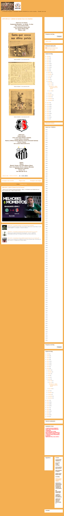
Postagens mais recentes (8, 180)
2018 (48, 104)
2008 (48, 56)
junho (49, 81)
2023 (48, 113)
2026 (48, 118)
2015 (48, 69)
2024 (48, 115)
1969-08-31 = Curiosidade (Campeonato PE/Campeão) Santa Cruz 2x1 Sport (22, 231)
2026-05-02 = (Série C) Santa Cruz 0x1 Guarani (13, 187)
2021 (48, 109)
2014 (48, 67)
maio (49, 79)
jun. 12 (50, 84)
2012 (48, 63)
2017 (48, 102)
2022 (48, 111)
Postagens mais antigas (35, 180)
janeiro (49, 72)
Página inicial (22, 180)
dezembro (50, 100)
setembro (50, 94)
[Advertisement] (53, 24)
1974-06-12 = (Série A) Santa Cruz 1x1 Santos (17, 19)
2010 (48, 60)
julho (49, 93)
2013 (48, 65)
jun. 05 (50, 82)
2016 (48, 70)
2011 (48, 61)
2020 (48, 108)
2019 (48, 106)
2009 (48, 58)
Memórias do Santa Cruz (52, 48)
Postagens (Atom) (23, 184)
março (49, 76)
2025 (48, 117)
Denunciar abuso (49, 123)
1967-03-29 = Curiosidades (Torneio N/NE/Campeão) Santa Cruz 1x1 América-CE (23, 238)
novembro (50, 98)
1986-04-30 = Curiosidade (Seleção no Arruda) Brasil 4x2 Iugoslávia (21, 225)
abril (49, 77)
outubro (49, 96)
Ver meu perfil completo (50, 49)
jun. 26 (50, 90)
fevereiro (50, 74)
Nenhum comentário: (14, 175)
